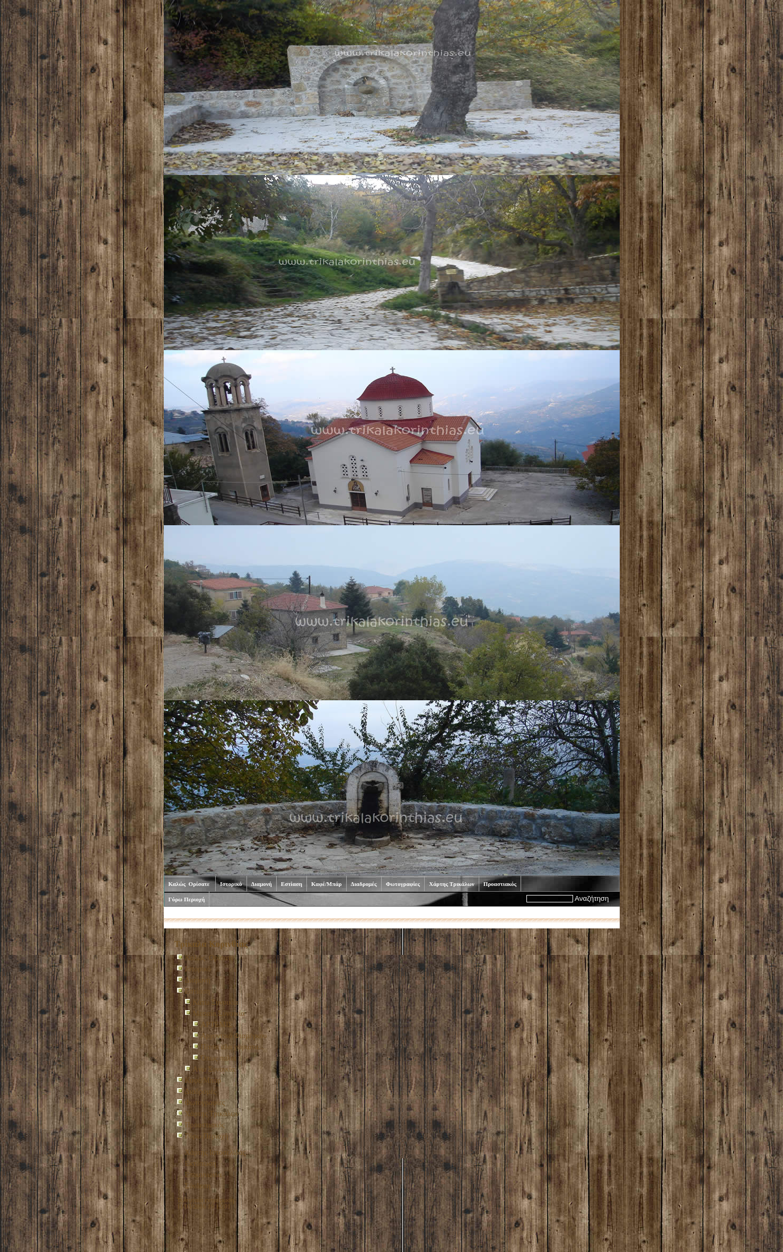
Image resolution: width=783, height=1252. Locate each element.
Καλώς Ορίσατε (190, 884)
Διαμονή (261, 884)
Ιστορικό (231, 884)
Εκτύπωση (200, 1164)
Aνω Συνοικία (214, 1069)
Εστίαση (291, 884)
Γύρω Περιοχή (187, 899)
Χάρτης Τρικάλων (451, 884)
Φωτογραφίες (403, 884)
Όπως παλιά (219, 1058)
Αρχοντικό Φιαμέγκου (234, 1036)
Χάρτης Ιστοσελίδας (215, 1153)
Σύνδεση (198, 1186)
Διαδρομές (364, 884)
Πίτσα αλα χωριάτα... (233, 1047)
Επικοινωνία (203, 1175)
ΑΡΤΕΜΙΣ (217, 1025)
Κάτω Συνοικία (216, 1002)
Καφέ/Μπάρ (326, 884)
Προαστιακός (500, 884)
